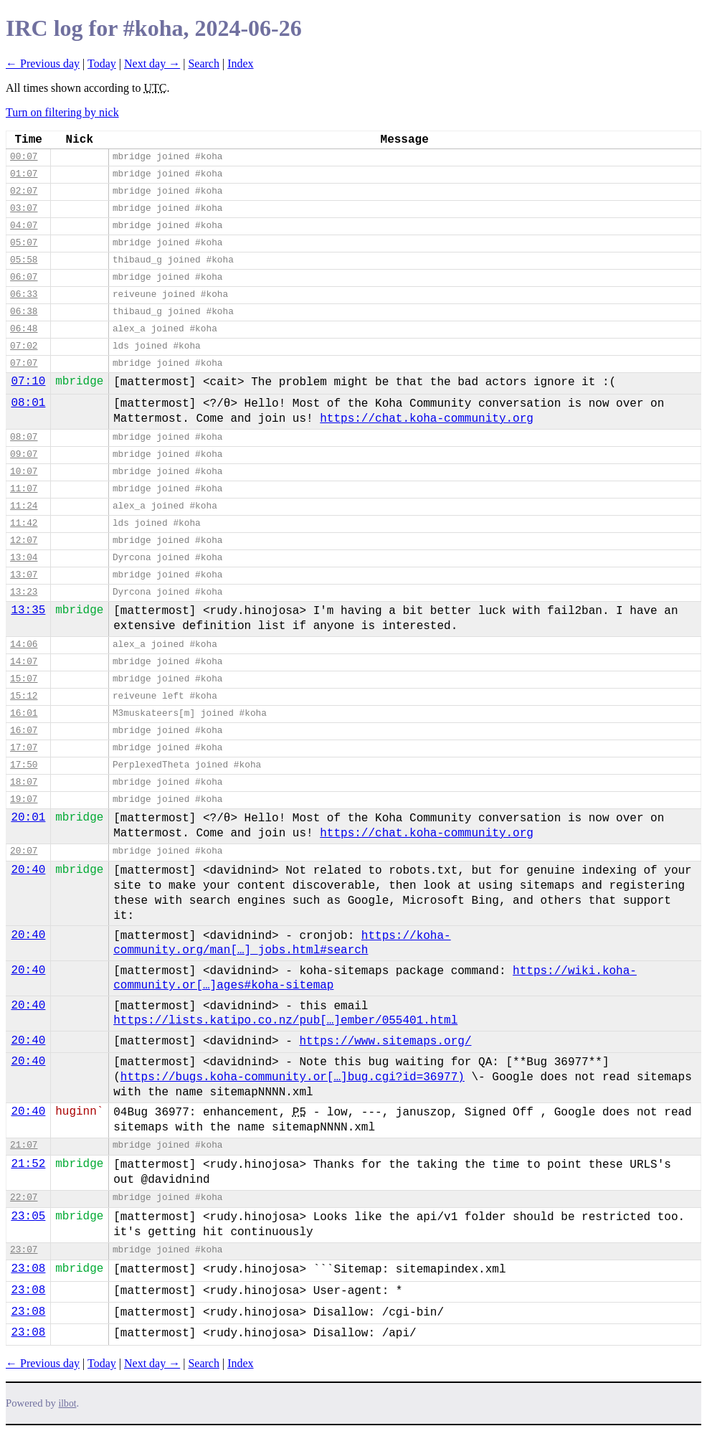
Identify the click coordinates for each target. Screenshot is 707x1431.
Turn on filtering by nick (62, 112)
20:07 (23, 851)
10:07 (23, 471)
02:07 (23, 191)
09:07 (23, 454)
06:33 (23, 294)
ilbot (68, 1403)
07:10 (28, 381)
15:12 (23, 696)
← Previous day (43, 63)
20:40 (28, 870)
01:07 (23, 174)
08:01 (28, 403)
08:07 (23, 437)
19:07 (23, 799)
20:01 (28, 817)
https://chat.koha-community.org (426, 418)
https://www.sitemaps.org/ (385, 1041)
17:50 (23, 765)
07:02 (23, 346)
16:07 (23, 730)
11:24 (23, 506)
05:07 (23, 242)
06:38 (23, 311)
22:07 (23, 1197)
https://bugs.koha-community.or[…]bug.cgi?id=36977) (292, 1077)
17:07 (23, 747)
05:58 (23, 260)
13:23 (23, 592)
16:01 (23, 713)
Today (101, 63)
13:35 (28, 610)
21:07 (23, 1145)
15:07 (23, 679)
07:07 (23, 363)
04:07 (23, 225)
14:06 (23, 644)
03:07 (23, 208)
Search (203, 63)
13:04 (23, 557)
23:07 (23, 1250)
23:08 (28, 1268)
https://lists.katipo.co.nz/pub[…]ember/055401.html (285, 1020)
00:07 (23, 156)
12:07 (23, 540)
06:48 (23, 328)
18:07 (23, 782)
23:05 (28, 1216)
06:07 (23, 277)
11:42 (23, 523)
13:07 (23, 575)
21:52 (28, 1164)
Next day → (152, 63)
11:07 (23, 488)
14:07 (23, 661)
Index (240, 63)
